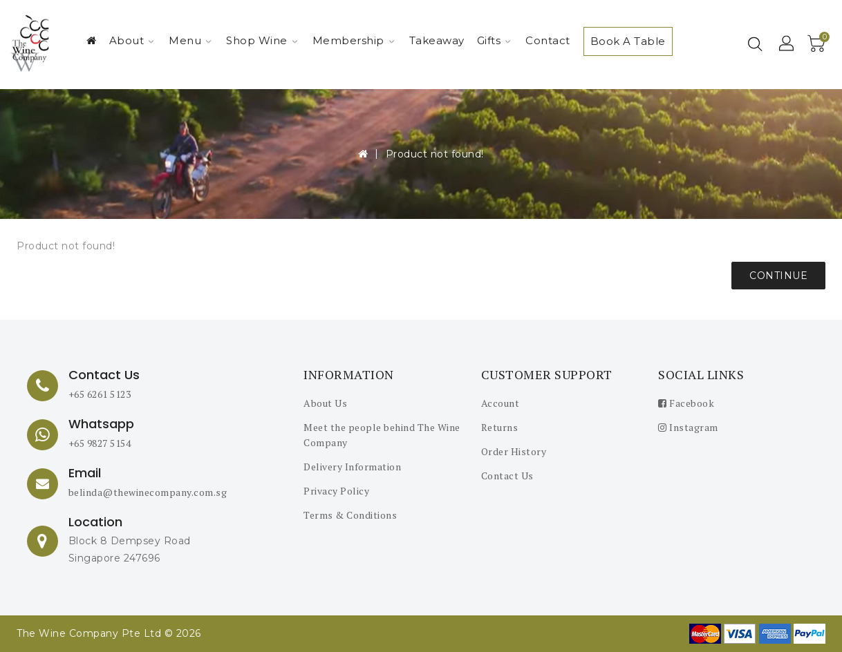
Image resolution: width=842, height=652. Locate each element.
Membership (353, 40)
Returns (499, 427)
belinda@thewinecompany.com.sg (147, 492)
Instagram (688, 427)
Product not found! (435, 154)
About (132, 40)
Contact (547, 40)
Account (500, 403)
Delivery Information (352, 466)
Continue (778, 275)
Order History (514, 451)
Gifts (494, 40)
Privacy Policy (336, 490)
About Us (325, 403)
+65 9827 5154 (99, 443)
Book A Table (628, 41)
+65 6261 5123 (99, 394)
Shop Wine (262, 40)
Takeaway (437, 40)
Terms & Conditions (350, 514)
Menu (190, 40)
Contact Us (507, 475)
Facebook (686, 403)
